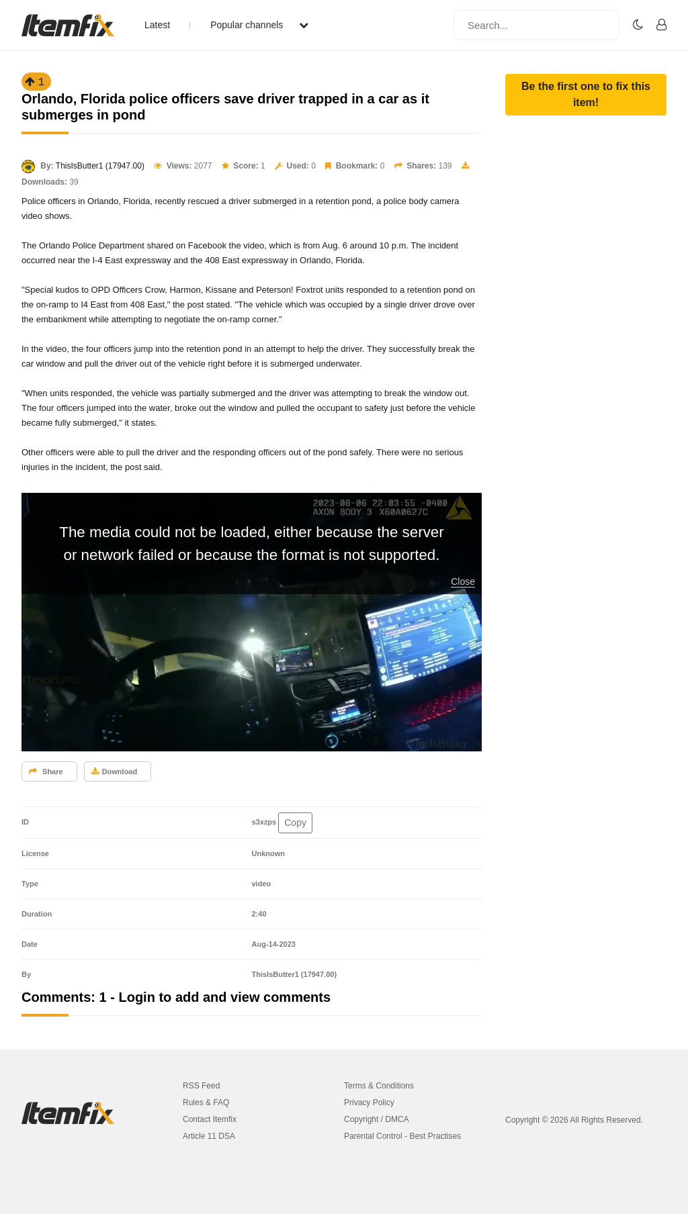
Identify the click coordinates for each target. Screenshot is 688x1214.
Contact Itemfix (209, 1119)
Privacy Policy (369, 1102)
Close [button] (463, 581)
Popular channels (259, 24)
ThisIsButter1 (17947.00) (100, 166)
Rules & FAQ (206, 1102)
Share (46, 771)
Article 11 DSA (209, 1136)
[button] (585, 94)
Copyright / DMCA (376, 1119)
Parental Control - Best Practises (402, 1136)
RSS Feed (201, 1085)
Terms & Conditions (379, 1085)
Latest (157, 24)
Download (114, 771)
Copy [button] (295, 822)
